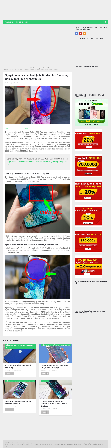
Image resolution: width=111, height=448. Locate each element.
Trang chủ (9, 22)
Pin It (26, 128)
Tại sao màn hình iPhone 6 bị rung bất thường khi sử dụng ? (18, 402)
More (9, 374)
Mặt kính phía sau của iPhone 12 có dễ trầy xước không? (19, 367)
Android (12, 69)
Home (6, 69)
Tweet (7, 128)
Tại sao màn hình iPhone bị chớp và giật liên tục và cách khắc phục (54, 367)
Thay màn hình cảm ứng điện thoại (22, 442)
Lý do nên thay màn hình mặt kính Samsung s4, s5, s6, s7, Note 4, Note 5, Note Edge (54, 403)
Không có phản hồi (16, 370)
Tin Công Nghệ (22, 22)
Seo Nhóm (7, 83)
